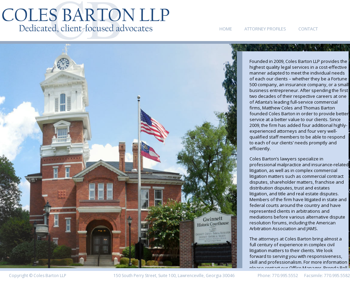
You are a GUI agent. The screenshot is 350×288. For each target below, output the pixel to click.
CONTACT (308, 29)
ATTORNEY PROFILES (265, 29)
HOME (225, 29)
